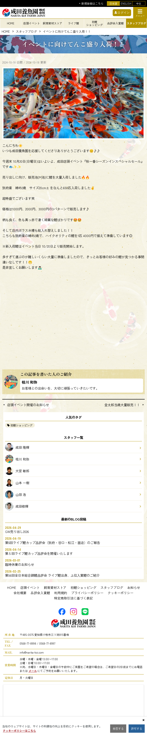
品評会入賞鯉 (40, 593)
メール (33, 671)
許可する (136, 728)
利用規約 (60, 593)
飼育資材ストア (55, 587)
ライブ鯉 (73, 23)
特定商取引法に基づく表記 (73, 598)
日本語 (113, 3)
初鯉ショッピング (21, 425)
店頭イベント (30, 587)
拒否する (118, 728)
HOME (10, 23)
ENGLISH (126, 3)
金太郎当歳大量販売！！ (122, 405)
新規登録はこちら (92, 3)
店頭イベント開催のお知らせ (28, 405)
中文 (138, 3)
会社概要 (20, 593)
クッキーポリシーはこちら (19, 730)
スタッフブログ (26, 31)
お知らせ (133, 587)
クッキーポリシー (120, 593)
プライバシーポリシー (87, 593)
